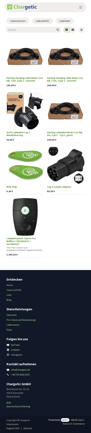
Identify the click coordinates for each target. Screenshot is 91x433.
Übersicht (11, 314)
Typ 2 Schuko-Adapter (59, 186)
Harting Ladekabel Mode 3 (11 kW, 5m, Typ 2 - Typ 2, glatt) (65, 134)
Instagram (16, 354)
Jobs (8, 294)
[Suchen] (58, 30)
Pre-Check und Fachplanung (21, 319)
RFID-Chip (11, 186)
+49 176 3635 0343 (20, 374)
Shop (9, 329)
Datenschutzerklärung (18, 406)
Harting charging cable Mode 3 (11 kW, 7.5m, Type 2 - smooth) (65, 79)
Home (9, 285)
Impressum (12, 424)
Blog (8, 299)
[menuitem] (12, 428)
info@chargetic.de (20, 369)
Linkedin (15, 349)
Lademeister (13, 324)
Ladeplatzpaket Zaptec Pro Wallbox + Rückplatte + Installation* (21, 241)
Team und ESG (13, 289)
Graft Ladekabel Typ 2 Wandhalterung (18, 134)
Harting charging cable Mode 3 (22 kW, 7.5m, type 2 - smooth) (24, 79)
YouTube (15, 344)
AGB (8, 402)
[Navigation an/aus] (81, 7)
